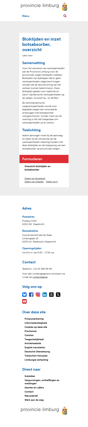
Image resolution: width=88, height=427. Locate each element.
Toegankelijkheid (34, 339)
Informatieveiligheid (36, 322)
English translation (35, 347)
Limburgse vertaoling (36, 359)
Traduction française (36, 355)
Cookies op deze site (36, 327)
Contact (29, 391)
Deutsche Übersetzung (37, 351)
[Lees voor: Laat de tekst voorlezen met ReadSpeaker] (27, 55)
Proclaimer (31, 331)
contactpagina (40, 277)
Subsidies (30, 376)
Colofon (29, 335)
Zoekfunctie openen (65, 15)
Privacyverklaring (34, 318)
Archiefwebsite (33, 343)
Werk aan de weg (34, 399)
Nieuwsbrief (31, 395)
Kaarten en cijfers (34, 387)
